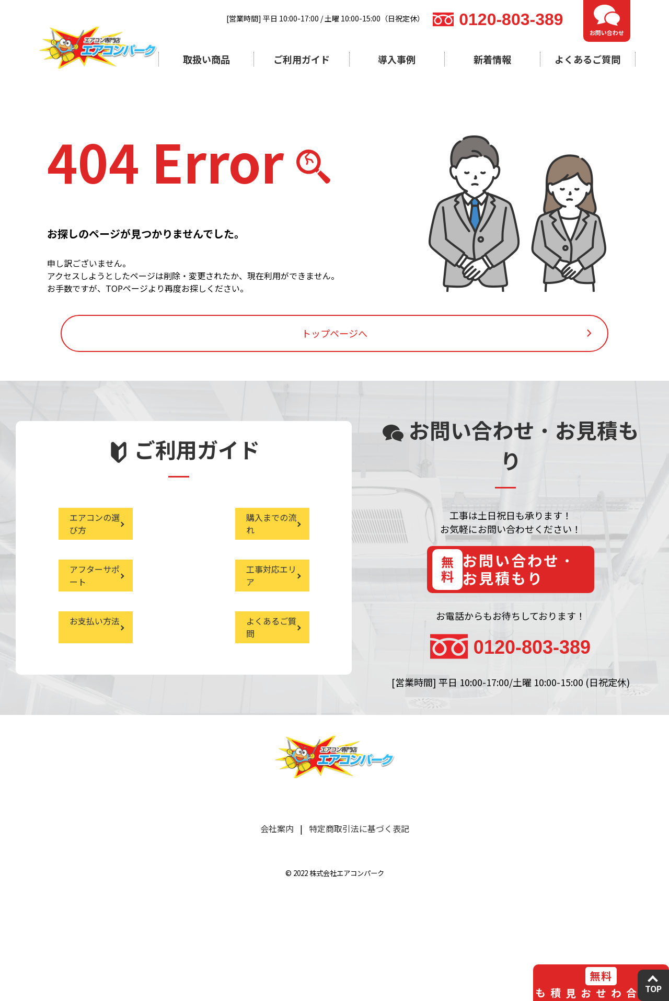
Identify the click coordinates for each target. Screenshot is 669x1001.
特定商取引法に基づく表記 (359, 909)
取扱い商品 (206, 59)
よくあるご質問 (587, 59)
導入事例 (397, 59)
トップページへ (334, 368)
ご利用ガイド (301, 59)
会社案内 (277, 909)
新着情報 (492, 59)
